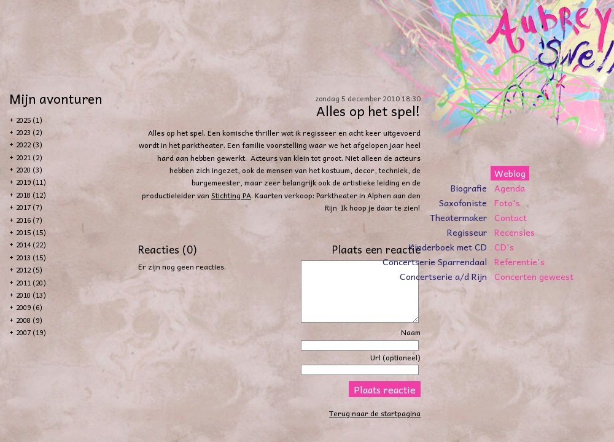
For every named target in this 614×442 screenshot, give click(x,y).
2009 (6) (29, 307)
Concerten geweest (533, 276)
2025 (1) (29, 120)
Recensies (514, 232)
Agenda (509, 187)
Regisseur (467, 232)
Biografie (469, 187)
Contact (510, 217)
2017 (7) (29, 207)
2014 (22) (31, 244)
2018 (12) (31, 195)
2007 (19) (31, 332)
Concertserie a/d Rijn (443, 276)
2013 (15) (31, 257)
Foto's (507, 202)
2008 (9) (29, 320)
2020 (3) (29, 170)
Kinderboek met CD (448, 246)
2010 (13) (31, 295)
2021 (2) (29, 157)
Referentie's (519, 261)
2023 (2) (29, 132)
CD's (504, 246)
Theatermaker (458, 217)
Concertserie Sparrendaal (435, 261)
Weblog (510, 173)
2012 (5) (29, 270)
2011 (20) (31, 282)
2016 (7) (29, 220)
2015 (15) (31, 232)
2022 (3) (29, 144)
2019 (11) (31, 182)
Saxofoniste (463, 202)
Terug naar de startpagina (375, 413)
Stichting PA (231, 195)
